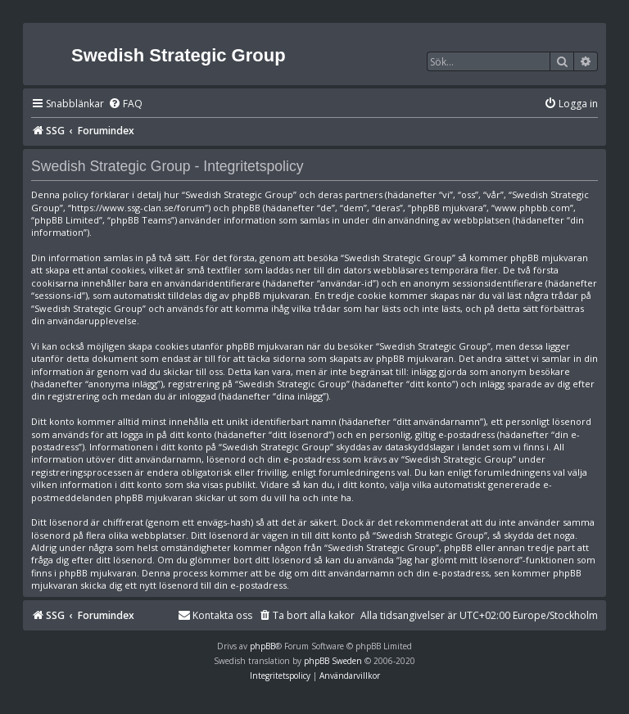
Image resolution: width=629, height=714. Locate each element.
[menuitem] (125, 104)
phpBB (262, 646)
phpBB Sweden (333, 661)
